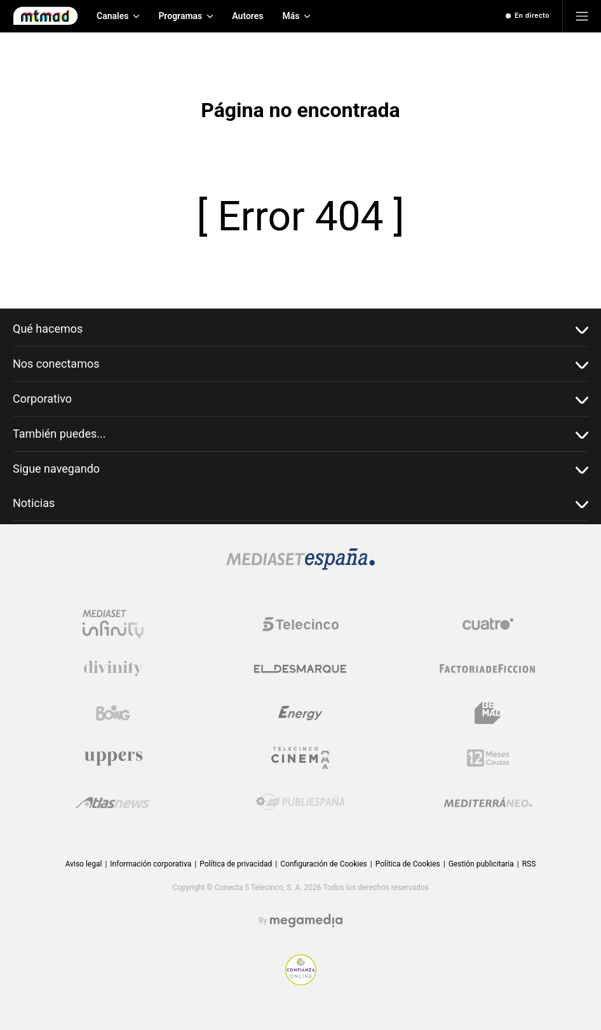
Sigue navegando (300, 469)
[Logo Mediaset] (300, 566)
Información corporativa (150, 863)
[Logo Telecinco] (300, 624)
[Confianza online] (300, 982)
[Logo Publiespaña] (300, 802)
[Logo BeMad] (488, 713)
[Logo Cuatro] (488, 624)
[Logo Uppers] (113, 758)
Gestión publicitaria (481, 863)
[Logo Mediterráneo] (487, 802)
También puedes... (300, 434)
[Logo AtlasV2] (113, 803)
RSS (529, 863)
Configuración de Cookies (323, 863)
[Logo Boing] (113, 713)
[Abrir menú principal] (582, 16)
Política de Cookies (407, 863)
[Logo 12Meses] (488, 758)
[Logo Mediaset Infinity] (113, 624)
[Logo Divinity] (113, 669)
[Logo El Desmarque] (300, 669)
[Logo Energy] (300, 713)
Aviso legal (83, 863)
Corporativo (300, 399)
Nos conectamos (300, 364)
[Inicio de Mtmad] (45, 16)
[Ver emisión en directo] (528, 16)
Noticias (300, 503)
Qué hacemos (300, 329)
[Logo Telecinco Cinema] (300, 758)
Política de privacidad (235, 863)
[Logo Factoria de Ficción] (488, 669)
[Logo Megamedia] (306, 921)
